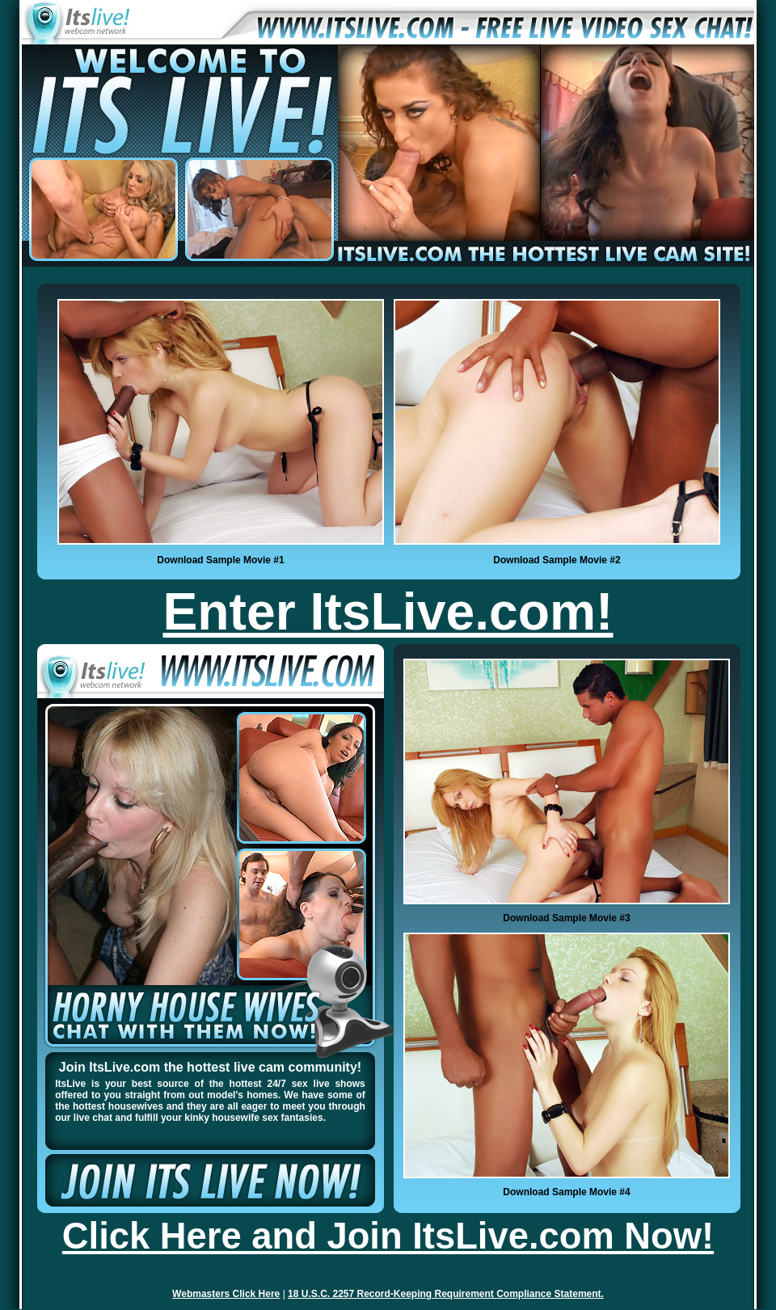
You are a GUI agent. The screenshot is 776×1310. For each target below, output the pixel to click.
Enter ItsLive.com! (388, 612)
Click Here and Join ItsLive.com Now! (388, 1236)
